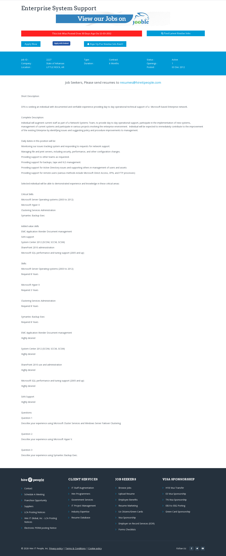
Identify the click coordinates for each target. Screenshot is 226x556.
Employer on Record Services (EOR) (136, 523)
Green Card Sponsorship (178, 511)
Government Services (82, 499)
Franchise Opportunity (35, 500)
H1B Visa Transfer (175, 487)
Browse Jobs (124, 487)
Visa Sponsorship (127, 517)
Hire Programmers (80, 493)
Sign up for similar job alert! (105, 44)
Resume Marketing (128, 505)
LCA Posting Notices (34, 512)
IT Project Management (83, 505)
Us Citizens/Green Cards (130, 511)
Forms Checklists (127, 529)
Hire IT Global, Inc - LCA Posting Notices (40, 520)
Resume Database (80, 517)
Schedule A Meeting (34, 494)
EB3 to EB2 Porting (175, 505)
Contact (28, 488)
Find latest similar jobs (175, 33)
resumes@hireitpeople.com (140, 82)
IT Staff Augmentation (82, 487)
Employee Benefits (128, 499)
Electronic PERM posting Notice (40, 527)
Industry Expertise (80, 511)
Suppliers (28, 506)
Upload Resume (126, 493)
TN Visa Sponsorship (176, 499)
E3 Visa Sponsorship (176, 493)
